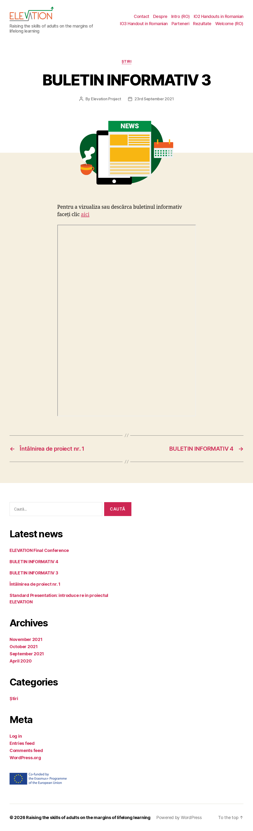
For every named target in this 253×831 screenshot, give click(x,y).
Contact (141, 16)
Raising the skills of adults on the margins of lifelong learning (88, 817)
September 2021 (27, 653)
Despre (160, 16)
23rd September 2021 (154, 98)
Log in (16, 736)
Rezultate (202, 23)
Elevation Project (106, 98)
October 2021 (24, 646)
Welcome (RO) (229, 23)
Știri (127, 61)
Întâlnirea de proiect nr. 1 (35, 584)
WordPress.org (25, 757)
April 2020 (21, 660)
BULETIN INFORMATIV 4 (34, 561)
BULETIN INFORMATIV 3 (34, 572)
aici (85, 214)
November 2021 (26, 639)
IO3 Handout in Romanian (144, 23)
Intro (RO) (180, 16)
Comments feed (26, 750)
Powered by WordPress (179, 817)
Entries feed (22, 743)
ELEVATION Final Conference (39, 550)
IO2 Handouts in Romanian (218, 16)
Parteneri (180, 23)
